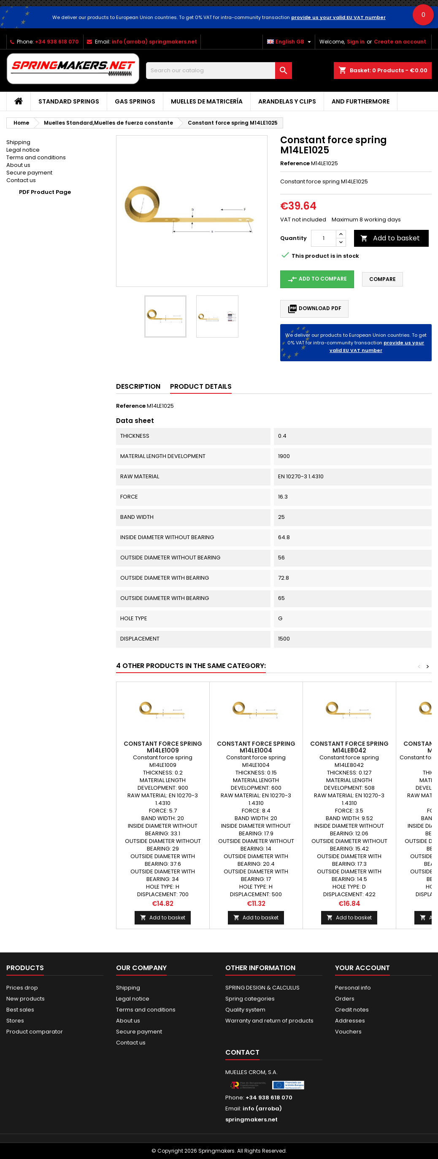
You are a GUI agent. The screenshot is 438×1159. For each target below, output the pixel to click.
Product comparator (34, 1032)
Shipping (18, 142)
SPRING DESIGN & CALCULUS (262, 988)
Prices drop (22, 988)
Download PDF (314, 309)
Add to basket (390, 238)
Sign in (356, 41)
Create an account (400, 41)
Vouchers (348, 1032)
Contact (242, 1052)
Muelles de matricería (207, 101)
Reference (295, 163)
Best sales (20, 1010)
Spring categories (250, 999)
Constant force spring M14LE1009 (163, 747)
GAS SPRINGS (135, 101)
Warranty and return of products (269, 1021)
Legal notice (23, 150)
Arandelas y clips (287, 101)
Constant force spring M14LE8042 (349, 747)
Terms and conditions (36, 157)
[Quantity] (323, 238)
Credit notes (352, 1010)
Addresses (350, 1021)
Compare (382, 279)
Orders (344, 999)
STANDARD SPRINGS (68, 101)
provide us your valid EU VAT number (338, 17)
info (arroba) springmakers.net (154, 41)
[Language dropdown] (290, 42)
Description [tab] (138, 386)
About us (18, 165)
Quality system (245, 1010)
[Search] (219, 70)
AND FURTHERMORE (360, 101)
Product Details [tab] (201, 386)
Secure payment (29, 173)
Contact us (21, 180)
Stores (15, 1021)
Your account (362, 968)
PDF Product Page (45, 192)
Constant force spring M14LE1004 (256, 747)
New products (25, 999)
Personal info (353, 988)
